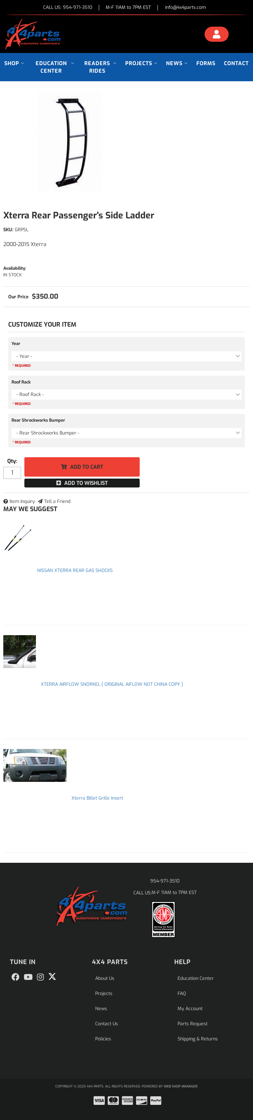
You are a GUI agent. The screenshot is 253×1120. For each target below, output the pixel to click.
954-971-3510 (165, 881)
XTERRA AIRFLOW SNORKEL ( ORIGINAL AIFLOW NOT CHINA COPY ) (112, 684)
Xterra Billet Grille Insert (97, 798)
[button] (14, 63)
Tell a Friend (57, 501)
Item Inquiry (22, 501)
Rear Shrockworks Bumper (38, 420)
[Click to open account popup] (217, 35)
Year (16, 343)
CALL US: (67, 8)
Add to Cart (86, 466)
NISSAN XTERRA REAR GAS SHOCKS (75, 570)
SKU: (8, 230)
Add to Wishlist (86, 483)
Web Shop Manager (180, 1086)
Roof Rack (21, 382)
